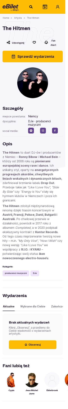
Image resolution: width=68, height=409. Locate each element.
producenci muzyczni (16, 273)
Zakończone (59, 306)
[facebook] (55, 130)
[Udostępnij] (15, 42)
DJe (35, 273)
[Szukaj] (31, 7)
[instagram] (43, 130)
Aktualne (9, 306)
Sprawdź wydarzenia (32, 56)
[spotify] (31, 130)
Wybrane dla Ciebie (32, 306)
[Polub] (34, 42)
